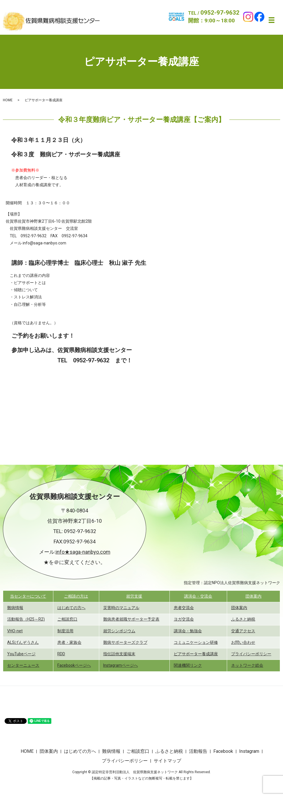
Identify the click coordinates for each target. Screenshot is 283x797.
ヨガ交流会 (184, 619)
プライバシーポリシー (251, 654)
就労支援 (134, 596)
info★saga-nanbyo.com (83, 552)
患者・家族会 (69, 642)
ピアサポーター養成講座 (196, 654)
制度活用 (65, 631)
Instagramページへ (120, 665)
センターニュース (23, 665)
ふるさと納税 (243, 619)
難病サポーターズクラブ (125, 642)
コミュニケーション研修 (196, 642)
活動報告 (198, 751)
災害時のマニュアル (121, 607)
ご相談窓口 (67, 619)
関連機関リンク (188, 665)
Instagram (249, 751)
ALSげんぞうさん (23, 642)
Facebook (223, 751)
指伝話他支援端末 (119, 654)
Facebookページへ (74, 665)
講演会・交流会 (198, 596)
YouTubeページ (21, 654)
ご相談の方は (76, 596)
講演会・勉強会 (188, 631)
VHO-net (15, 631)
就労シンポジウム (119, 631)
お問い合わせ (243, 642)
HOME (8, 100)
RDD (61, 654)
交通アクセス (243, 631)
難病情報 (15, 607)
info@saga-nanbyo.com (44, 243)
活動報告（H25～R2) (26, 619)
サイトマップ (167, 760)
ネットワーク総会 (247, 665)
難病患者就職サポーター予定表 (131, 619)
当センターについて (28, 596)
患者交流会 (184, 607)
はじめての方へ (71, 607)
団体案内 (253, 596)
